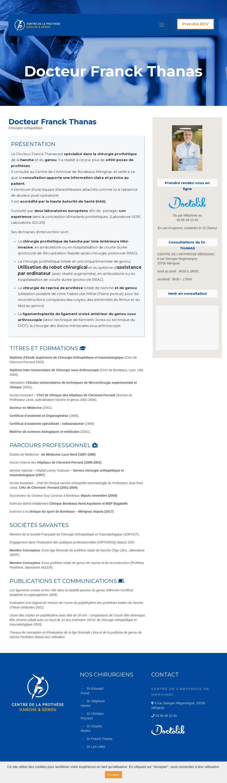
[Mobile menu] (162, 25)
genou (131, 288)
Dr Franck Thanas (99, 739)
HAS (100, 201)
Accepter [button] (113, 774)
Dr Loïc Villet (96, 747)
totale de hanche (99, 288)
